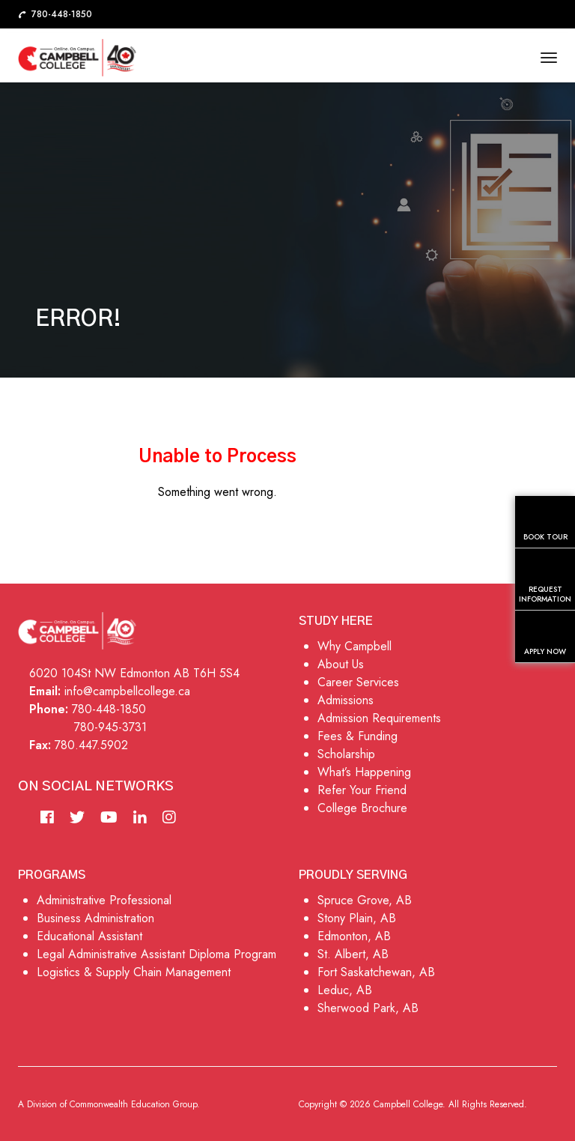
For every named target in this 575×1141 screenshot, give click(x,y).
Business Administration (95, 918)
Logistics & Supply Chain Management (134, 972)
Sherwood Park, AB (368, 1008)
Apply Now (545, 639)
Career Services (358, 682)
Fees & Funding (357, 736)
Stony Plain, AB (356, 918)
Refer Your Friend (362, 790)
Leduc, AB (344, 990)
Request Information (545, 582)
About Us (340, 664)
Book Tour (545, 524)
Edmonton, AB (354, 936)
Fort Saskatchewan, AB (376, 972)
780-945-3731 (110, 727)
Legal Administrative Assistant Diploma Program (156, 954)
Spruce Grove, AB (364, 900)
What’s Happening (364, 772)
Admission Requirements (379, 718)
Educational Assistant (89, 936)
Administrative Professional (104, 900)
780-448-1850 (109, 709)
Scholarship (346, 754)
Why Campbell (354, 646)
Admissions (345, 700)
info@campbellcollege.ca (127, 691)
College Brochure (362, 808)
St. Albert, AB (353, 954)
